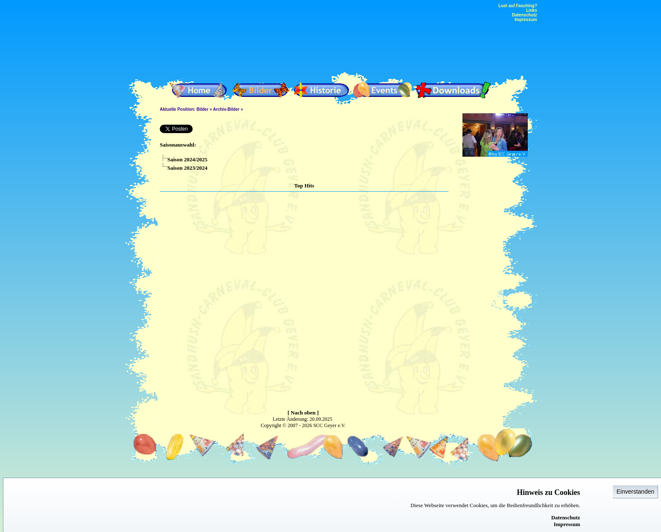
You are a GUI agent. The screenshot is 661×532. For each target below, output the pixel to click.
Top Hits (304, 185)
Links (531, 10)
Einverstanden (635, 491)
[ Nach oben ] (303, 412)
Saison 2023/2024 (183, 168)
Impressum (567, 524)
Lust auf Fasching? (517, 5)
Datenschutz (565, 517)
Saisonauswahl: (178, 145)
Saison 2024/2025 (183, 159)
